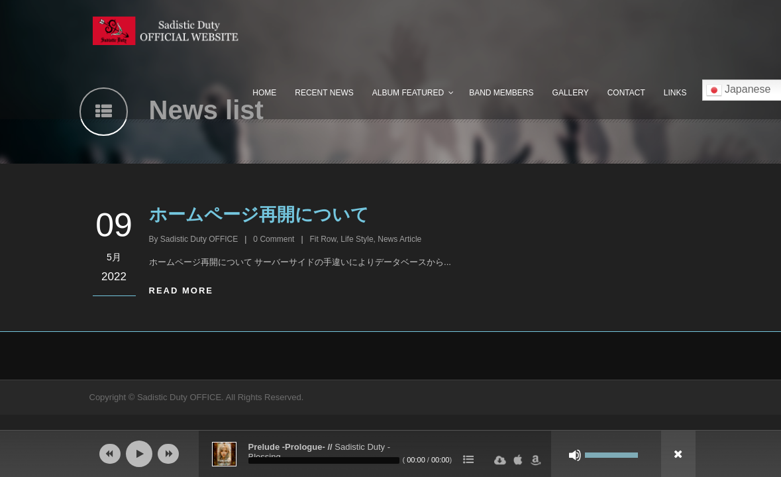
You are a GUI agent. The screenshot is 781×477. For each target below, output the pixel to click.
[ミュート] (575, 455)
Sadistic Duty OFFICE (199, 239)
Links (675, 92)
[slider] (323, 460)
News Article (399, 239)
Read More (181, 290)
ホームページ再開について (259, 215)
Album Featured (408, 92)
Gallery (570, 92)
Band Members (501, 92)
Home (264, 92)
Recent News (324, 92)
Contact (626, 92)
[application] (391, 454)
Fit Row (323, 239)
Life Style (356, 239)
